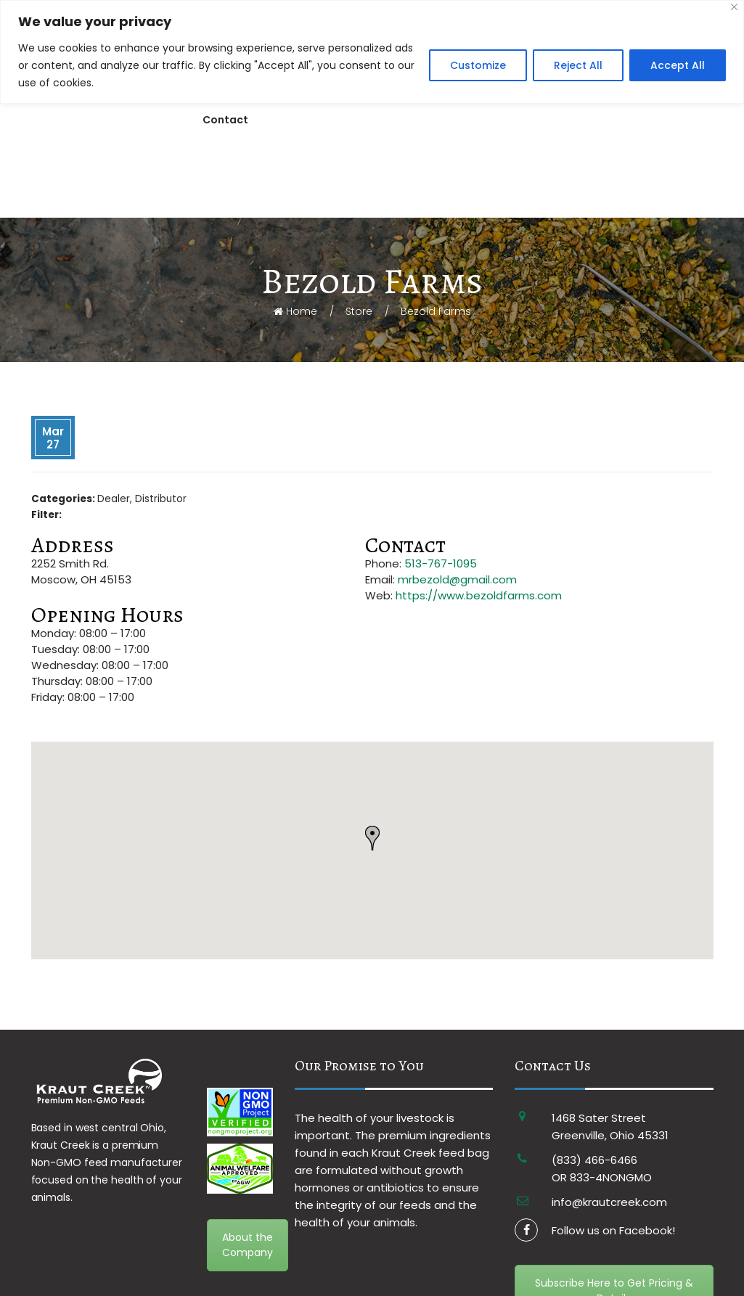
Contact (225, 119)
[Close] (734, 7)
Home (295, 238)
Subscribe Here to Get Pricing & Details (614, 1218)
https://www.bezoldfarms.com (479, 522)
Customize (478, 65)
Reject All (578, 65)
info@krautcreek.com (609, 1129)
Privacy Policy (309, 1283)
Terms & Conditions (230, 1283)
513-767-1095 (440, 491)
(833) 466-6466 (594, 1087)
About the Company (247, 1172)
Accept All (677, 65)
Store (359, 238)
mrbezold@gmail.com (457, 506)
